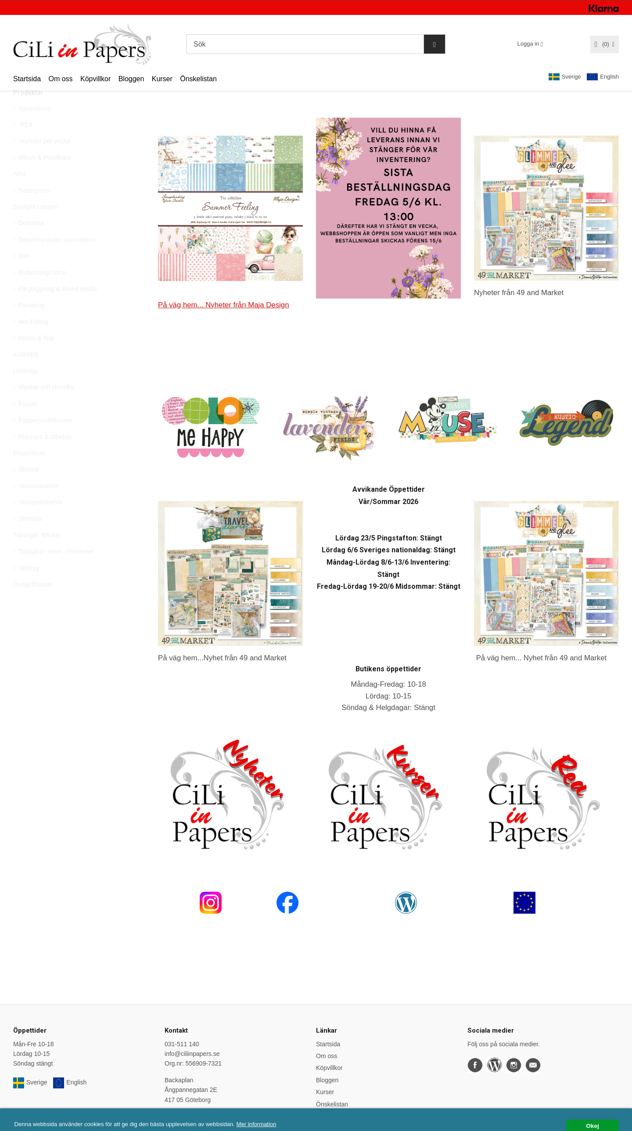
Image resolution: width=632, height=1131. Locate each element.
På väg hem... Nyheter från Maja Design (223, 305)
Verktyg (26, 587)
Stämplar (28, 538)
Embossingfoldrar (39, 292)
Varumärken (32, 128)
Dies (22, 275)
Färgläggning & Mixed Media (55, 308)
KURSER (26, 374)
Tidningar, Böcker (37, 554)
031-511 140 (182, 1044)
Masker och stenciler (44, 407)
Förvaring (28, 324)
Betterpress (31, 210)
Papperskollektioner (42, 439)
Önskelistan (198, 79)
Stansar (26, 489)
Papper (25, 423)
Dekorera (28, 242)
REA (23, 144)
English (603, 77)
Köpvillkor (95, 79)
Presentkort (29, 472)
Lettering (25, 390)
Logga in (528, 43)
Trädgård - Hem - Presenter (53, 571)
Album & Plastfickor (42, 177)
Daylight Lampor (35, 226)
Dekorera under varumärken (54, 259)
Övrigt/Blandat (32, 604)
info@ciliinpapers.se (192, 1053)
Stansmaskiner (36, 505)
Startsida (27, 79)
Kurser (162, 79)
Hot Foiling (30, 341)
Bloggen (131, 79)
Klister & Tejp (33, 357)
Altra (19, 193)
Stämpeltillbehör (37, 522)
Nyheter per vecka (41, 160)
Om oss (60, 79)
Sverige (565, 76)
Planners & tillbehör (42, 456)
